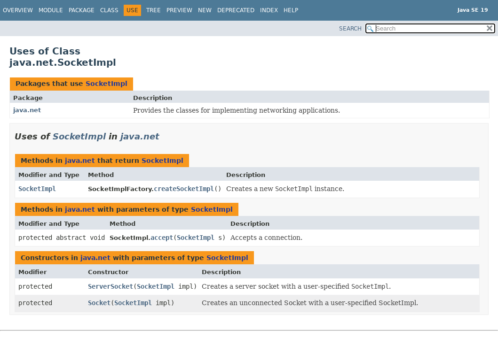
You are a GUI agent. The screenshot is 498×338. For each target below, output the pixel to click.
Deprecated (235, 10)
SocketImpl (106, 83)
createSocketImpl (184, 188)
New (205, 10)
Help (291, 10)
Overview (18, 10)
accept (161, 237)
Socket (99, 303)
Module (51, 10)
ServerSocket (110, 286)
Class (109, 10)
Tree (153, 10)
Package (82, 10)
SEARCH (350, 28)
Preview (179, 10)
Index (269, 10)
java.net (27, 110)
